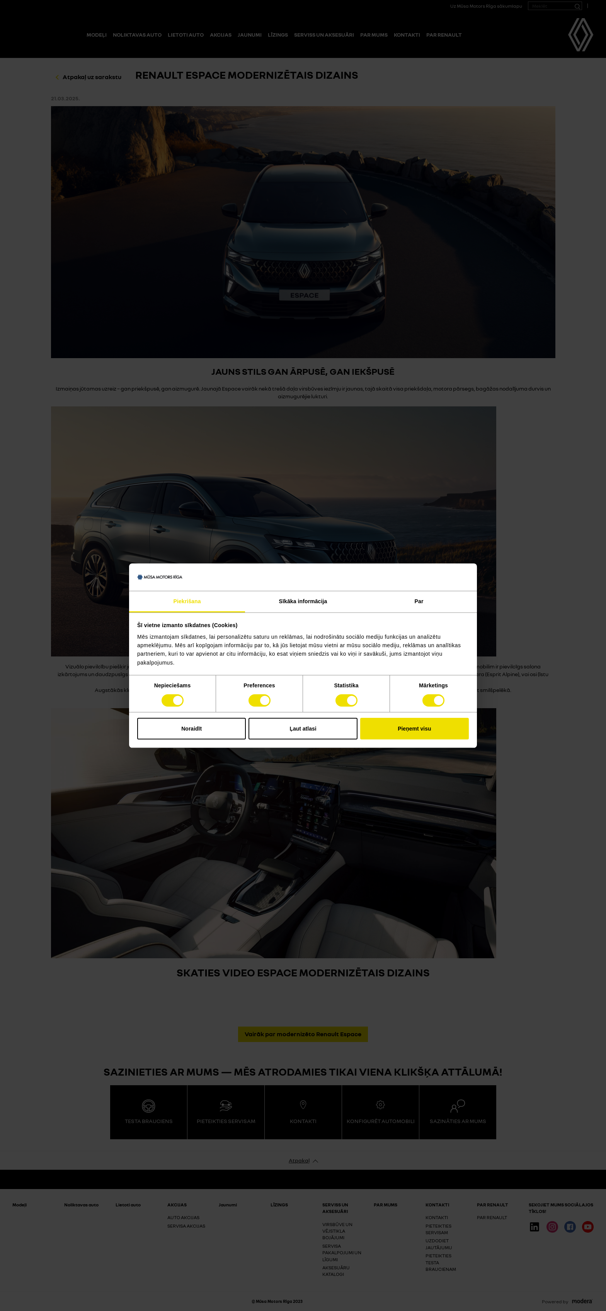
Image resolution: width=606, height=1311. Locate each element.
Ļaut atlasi (302, 729)
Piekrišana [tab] (187, 601)
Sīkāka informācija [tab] (303, 601)
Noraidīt (191, 729)
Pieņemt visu (414, 729)
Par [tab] (419, 601)
